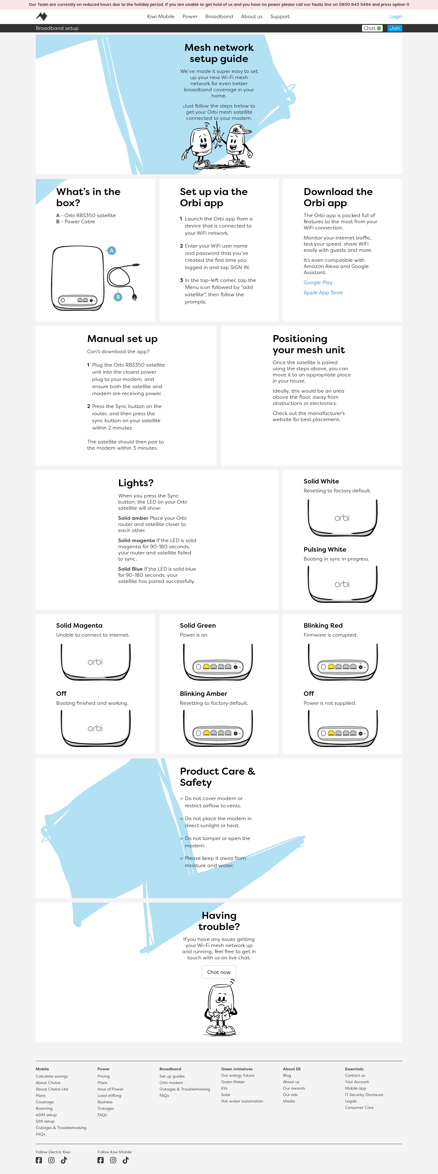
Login (396, 17)
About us (252, 17)
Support (280, 17)
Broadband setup (57, 28)
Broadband (219, 17)
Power (189, 17)
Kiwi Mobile (161, 17)
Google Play (318, 283)
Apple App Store (323, 293)
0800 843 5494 (355, 5)
